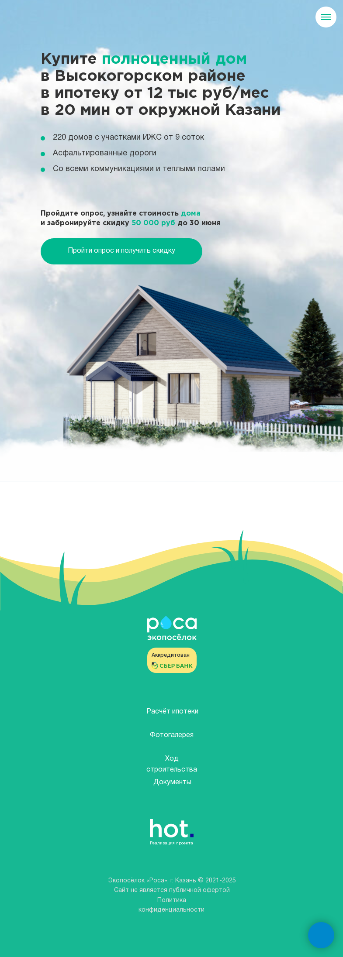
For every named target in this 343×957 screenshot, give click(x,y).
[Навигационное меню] (326, 17)
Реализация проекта (171, 843)
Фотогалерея (172, 735)
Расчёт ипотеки (172, 712)
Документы (172, 782)
